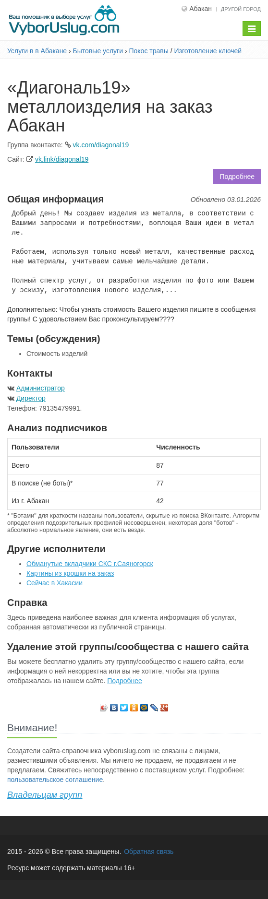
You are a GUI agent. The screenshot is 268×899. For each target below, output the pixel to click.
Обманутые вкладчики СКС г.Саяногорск (89, 564)
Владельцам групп (44, 795)
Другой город (241, 9)
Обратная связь (148, 851)
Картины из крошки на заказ (70, 573)
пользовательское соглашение (55, 779)
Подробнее (237, 176)
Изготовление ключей (208, 51)
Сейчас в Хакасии (54, 583)
